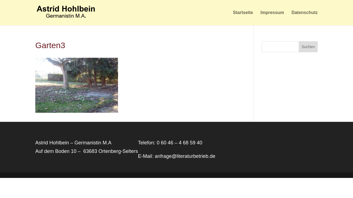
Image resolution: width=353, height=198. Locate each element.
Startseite (243, 13)
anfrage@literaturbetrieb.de (185, 156)
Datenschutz (305, 13)
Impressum (272, 13)
